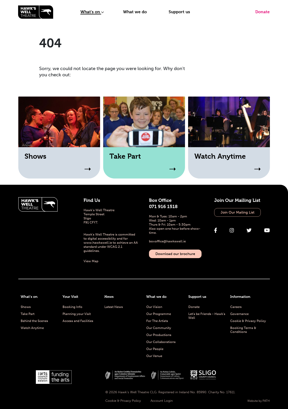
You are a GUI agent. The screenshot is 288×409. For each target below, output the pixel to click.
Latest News (113, 307)
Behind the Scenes (34, 321)
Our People (154, 349)
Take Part (27, 314)
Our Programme (158, 314)
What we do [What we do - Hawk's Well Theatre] (156, 297)
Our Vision (154, 307)
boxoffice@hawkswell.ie (167, 241)
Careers (236, 307)
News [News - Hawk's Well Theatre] (109, 297)
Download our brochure (175, 254)
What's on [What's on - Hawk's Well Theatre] (29, 297)
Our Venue (154, 356)
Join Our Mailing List (237, 212)
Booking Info (72, 307)
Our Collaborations (161, 342)
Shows (26, 307)
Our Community (158, 328)
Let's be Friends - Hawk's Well (206, 316)
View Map (91, 261)
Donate (262, 12)
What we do (135, 12)
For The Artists (157, 321)
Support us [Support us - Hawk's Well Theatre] (197, 297)
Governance (239, 314)
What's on (92, 12)
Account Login (162, 401)
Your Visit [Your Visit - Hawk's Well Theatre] (70, 297)
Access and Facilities (78, 321)
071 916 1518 (163, 206)
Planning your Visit (77, 314)
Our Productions (158, 335)
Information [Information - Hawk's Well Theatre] (240, 297)
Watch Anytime (32, 328)
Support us (179, 12)
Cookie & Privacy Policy (248, 321)
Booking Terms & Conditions (243, 330)
